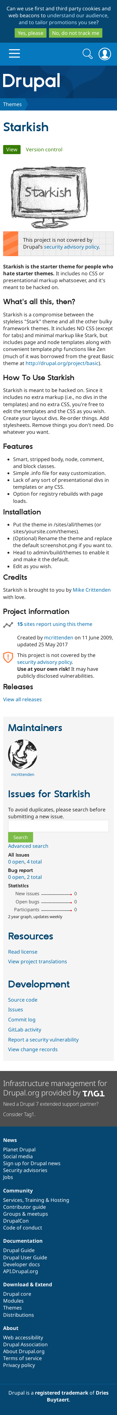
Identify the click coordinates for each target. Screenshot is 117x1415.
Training (34, 1200)
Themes (12, 104)
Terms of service (22, 1358)
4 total (34, 861)
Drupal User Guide (25, 1257)
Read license (22, 951)
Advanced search (28, 845)
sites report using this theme (54, 624)
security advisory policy (71, 246)
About (10, 1328)
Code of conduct (22, 1227)
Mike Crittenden (92, 589)
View (13, 149)
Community (18, 1190)
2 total (34, 877)
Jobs (8, 1177)
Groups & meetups (25, 1213)
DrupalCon (16, 1220)
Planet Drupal (19, 1149)
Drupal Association (25, 1344)
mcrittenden (58, 637)
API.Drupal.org (20, 1271)
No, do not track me (75, 33)
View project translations (37, 961)
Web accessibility (23, 1337)
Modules (13, 1300)
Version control (44, 149)
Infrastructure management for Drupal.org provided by (55, 1088)
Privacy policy (19, 1365)
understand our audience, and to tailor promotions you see (64, 19)
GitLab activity (24, 1029)
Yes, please (30, 33)
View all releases (22, 699)
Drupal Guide (19, 1250)
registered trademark (61, 1392)
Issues (15, 1009)
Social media (18, 1156)
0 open (16, 861)
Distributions (18, 1314)
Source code (22, 999)
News (10, 1140)
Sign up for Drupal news (32, 1163)
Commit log (22, 1019)
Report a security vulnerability (43, 1039)
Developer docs (21, 1264)
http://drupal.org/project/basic (62, 363)
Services (12, 1200)
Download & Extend (27, 1284)
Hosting (60, 1200)
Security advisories (25, 1170)
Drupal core (17, 1293)
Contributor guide (24, 1206)
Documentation (23, 1240)
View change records (33, 1049)
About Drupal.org (24, 1351)
